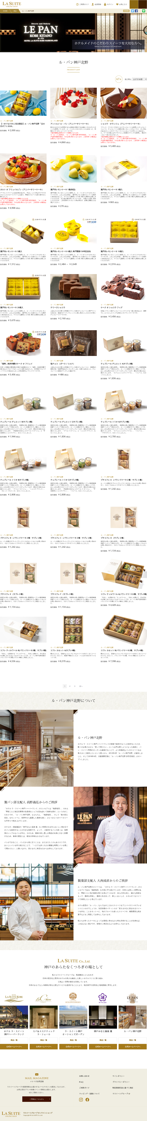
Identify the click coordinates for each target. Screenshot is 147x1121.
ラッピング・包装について (89, 1094)
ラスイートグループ (120, 1094)
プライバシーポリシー (121, 1082)
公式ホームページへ (14, 1046)
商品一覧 (14, 1040)
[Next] (81, 686)
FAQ (81, 1082)
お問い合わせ (84, 1076)
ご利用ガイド (84, 1088)
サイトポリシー (118, 1076)
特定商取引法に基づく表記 (122, 1088)
